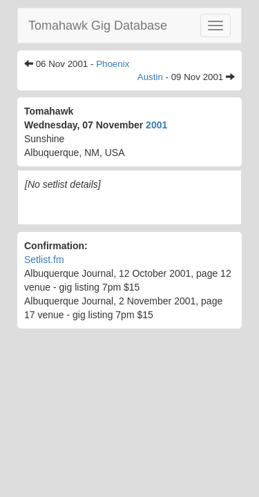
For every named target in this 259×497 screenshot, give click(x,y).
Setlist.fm (44, 259)
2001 (156, 124)
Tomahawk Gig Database (97, 25)
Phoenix (112, 64)
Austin (150, 77)
